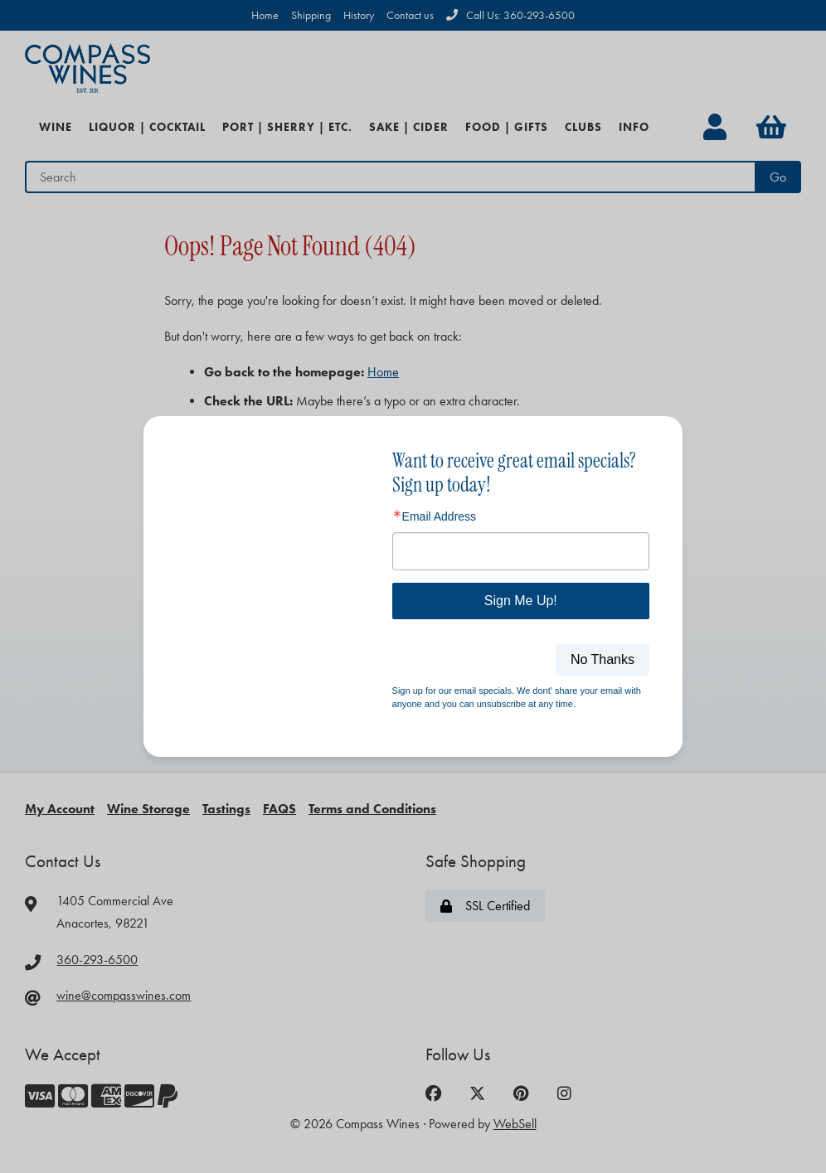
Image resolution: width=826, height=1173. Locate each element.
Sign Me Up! (520, 601)
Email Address (439, 516)
